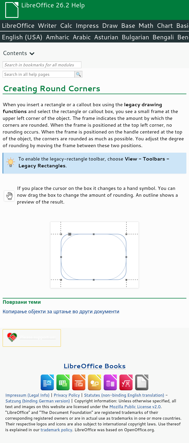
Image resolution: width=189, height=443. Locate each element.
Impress (87, 25)
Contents (15, 53)
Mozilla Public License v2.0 (135, 406)
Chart (164, 25)
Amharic (57, 37)
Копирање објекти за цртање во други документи (61, 311)
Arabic (81, 37)
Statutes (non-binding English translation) (124, 395)
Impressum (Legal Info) (27, 395)
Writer (47, 25)
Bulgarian (135, 37)
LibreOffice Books (94, 365)
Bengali (163, 37)
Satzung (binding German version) (37, 401)
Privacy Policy (67, 395)
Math (146, 25)
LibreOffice (18, 25)
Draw (110, 25)
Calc (66, 25)
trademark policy (56, 430)
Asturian (106, 37)
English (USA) (22, 37)
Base (128, 25)
